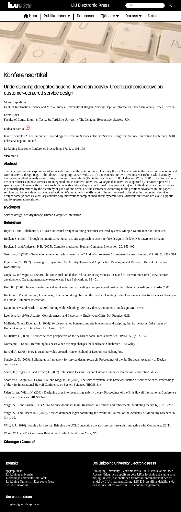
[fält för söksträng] (145, 5)
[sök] (170, 5)
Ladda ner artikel (17, 128)
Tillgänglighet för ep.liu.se (22, 504)
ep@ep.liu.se (14, 471)
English (152, 15)
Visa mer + (11, 156)
